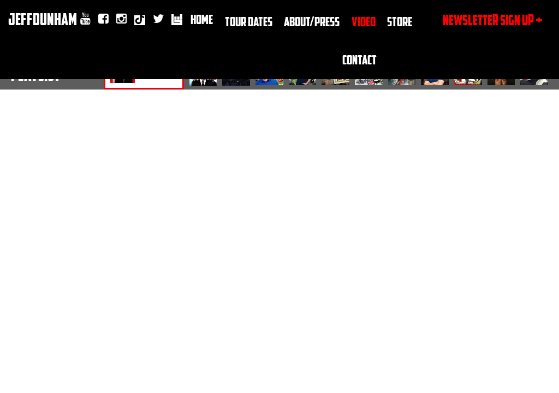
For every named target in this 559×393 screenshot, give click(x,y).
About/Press (312, 21)
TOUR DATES (248, 21)
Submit (513, 189)
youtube (85, 19)
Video (364, 21)
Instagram (121, 19)
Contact (359, 59)
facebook (103, 19)
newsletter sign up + (493, 19)
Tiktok (139, 21)
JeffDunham (42, 19)
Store (399, 21)
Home (202, 18)
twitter (158, 19)
